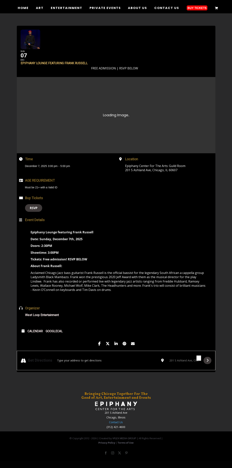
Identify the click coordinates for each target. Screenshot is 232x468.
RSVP (33, 214)
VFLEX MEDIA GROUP (124, 444)
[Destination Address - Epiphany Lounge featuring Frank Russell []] (184, 366)
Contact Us (116, 428)
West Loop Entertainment (42, 321)
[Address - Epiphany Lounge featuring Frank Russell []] (106, 366)
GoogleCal (54, 337)
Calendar (35, 337)
